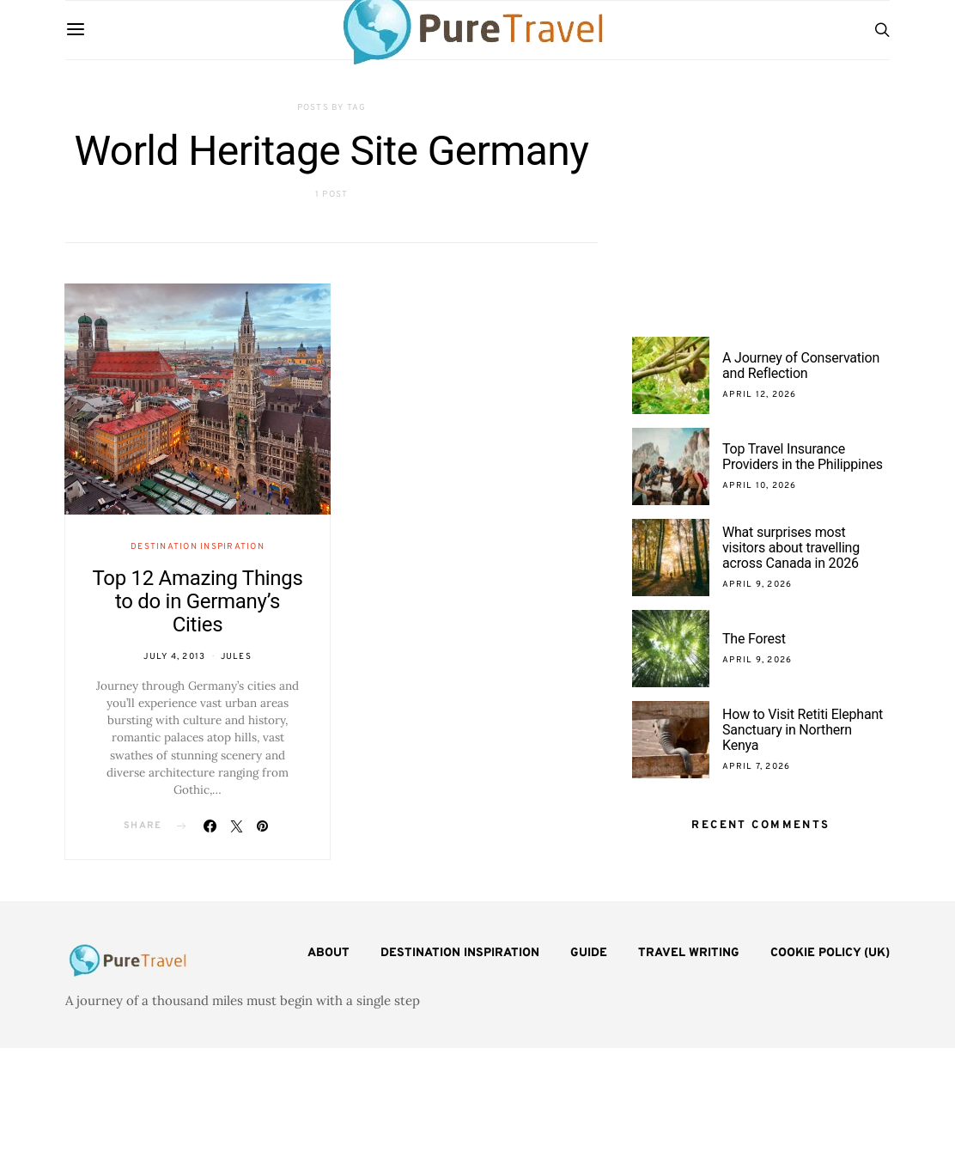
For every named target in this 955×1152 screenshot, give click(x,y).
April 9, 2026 (757, 584)
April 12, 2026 (759, 394)
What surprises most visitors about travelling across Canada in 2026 (791, 547)
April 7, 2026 (756, 766)
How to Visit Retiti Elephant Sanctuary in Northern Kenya (802, 729)
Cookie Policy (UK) (830, 953)
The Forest (754, 639)
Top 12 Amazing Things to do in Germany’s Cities (197, 601)
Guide (588, 953)
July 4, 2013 (174, 656)
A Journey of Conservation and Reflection (800, 365)
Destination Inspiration (198, 546)
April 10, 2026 (759, 485)
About (328, 953)
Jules (236, 656)
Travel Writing (688, 953)
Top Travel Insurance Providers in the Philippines (804, 456)
